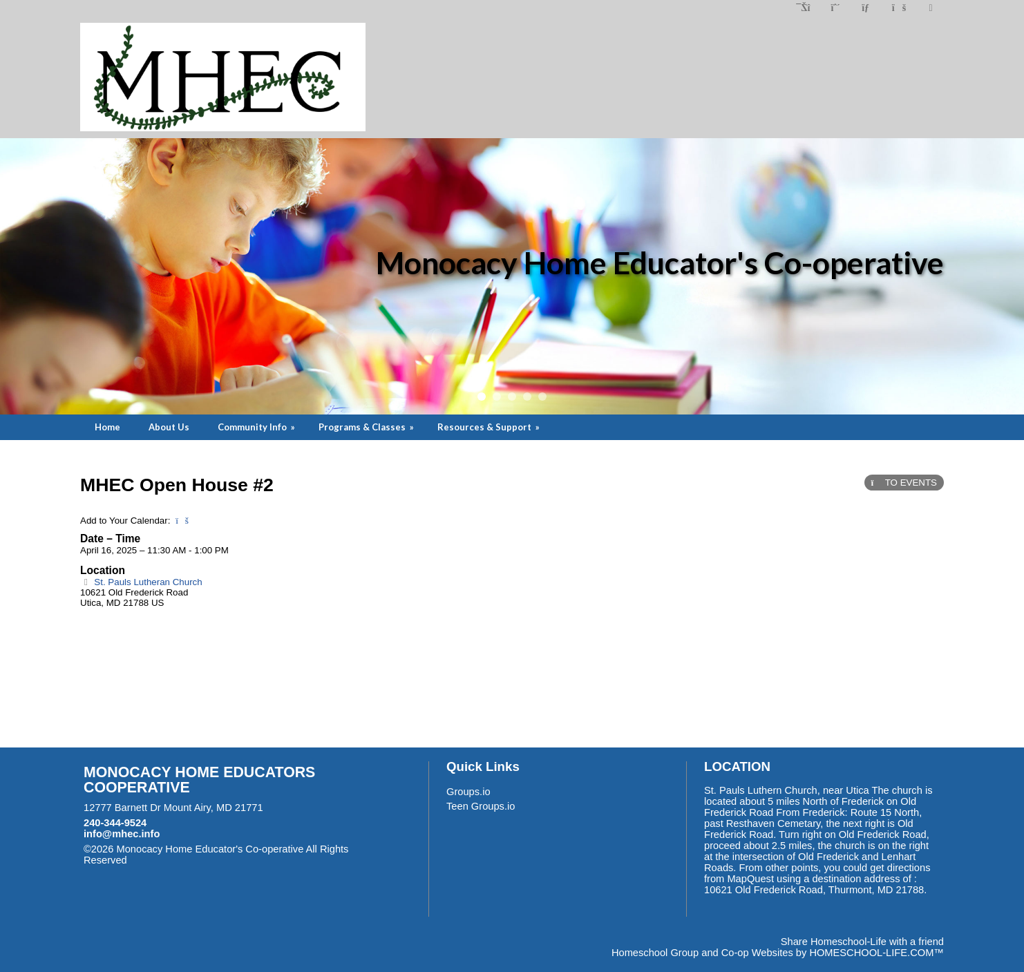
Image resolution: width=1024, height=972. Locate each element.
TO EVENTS (904, 482)
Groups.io (468, 791)
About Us (169, 426)
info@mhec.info (122, 833)
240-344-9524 (115, 822)
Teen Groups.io (480, 806)
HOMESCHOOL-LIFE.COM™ (876, 952)
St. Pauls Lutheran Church (141, 582)
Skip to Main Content (187, 860)
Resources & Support (489, 426)
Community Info (257, 426)
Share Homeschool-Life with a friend (862, 941)
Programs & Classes (367, 426)
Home (107, 426)
